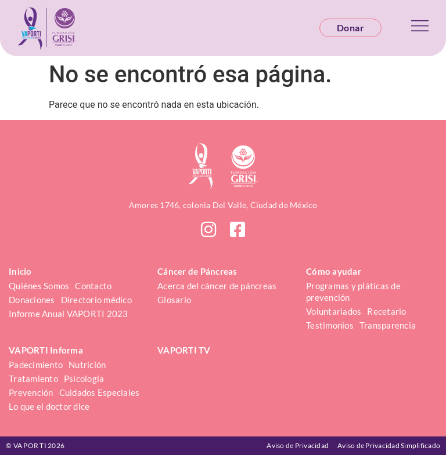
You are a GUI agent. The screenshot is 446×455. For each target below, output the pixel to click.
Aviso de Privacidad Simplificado (388, 445)
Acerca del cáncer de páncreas (216, 286)
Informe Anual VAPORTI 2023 (68, 313)
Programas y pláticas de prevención (354, 292)
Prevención (31, 392)
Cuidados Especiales (99, 392)
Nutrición (87, 364)
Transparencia (387, 325)
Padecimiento (36, 364)
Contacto (93, 286)
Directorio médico (96, 299)
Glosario (174, 299)
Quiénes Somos (39, 286)
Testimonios (330, 325)
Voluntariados (333, 311)
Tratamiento (33, 378)
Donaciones (32, 299)
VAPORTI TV (184, 350)
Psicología (84, 378)
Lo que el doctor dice (49, 406)
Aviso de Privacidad (298, 445)
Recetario (386, 311)
